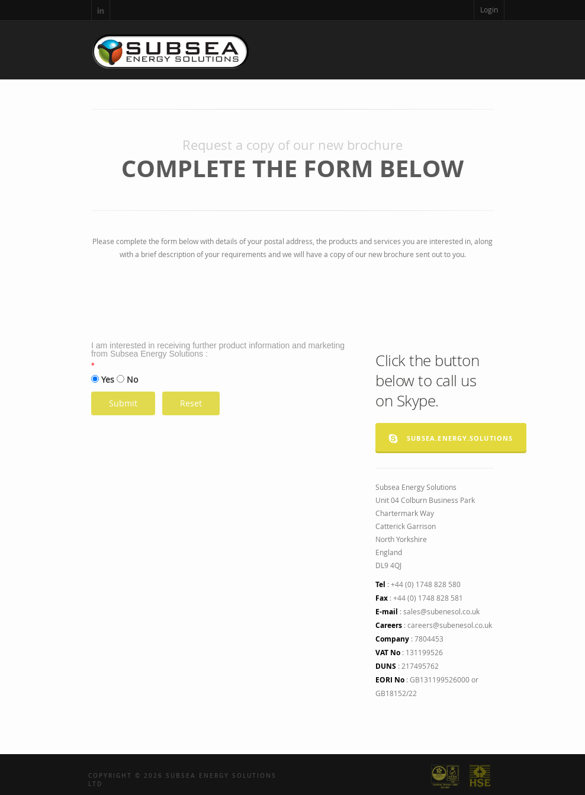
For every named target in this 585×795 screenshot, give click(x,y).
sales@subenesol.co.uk (441, 611)
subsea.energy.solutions (450, 438)
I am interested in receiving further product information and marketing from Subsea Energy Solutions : (218, 349)
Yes (107, 379)
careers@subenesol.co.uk (449, 625)
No (132, 379)
